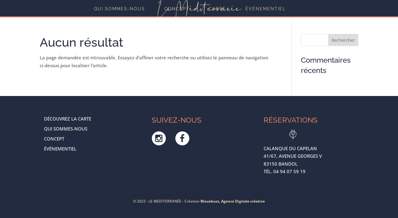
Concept (177, 9)
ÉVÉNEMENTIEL (265, 9)
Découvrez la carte (67, 119)
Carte (217, 9)
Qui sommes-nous (119, 9)
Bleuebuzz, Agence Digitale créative (233, 201)
